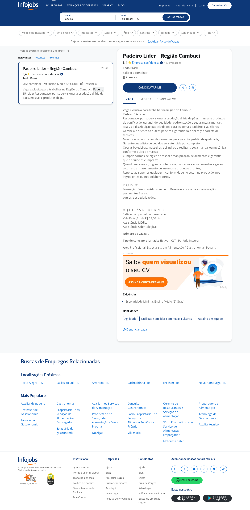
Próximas (54, 57)
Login (201, 5)
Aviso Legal (112, 493)
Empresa (147, 62)
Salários (108, 5)
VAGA (129, 99)
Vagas (142, 477)
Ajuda (109, 467)
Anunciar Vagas (115, 477)
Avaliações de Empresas (82, 5)
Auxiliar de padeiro (33, 404)
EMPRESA (145, 99)
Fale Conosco (80, 497)
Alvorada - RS (100, 383)
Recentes (40, 57)
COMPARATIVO (166, 99)
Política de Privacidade (119, 498)
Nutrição (97, 433)
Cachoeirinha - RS (139, 383)
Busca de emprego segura (149, 500)
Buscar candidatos (116, 483)
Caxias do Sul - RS (67, 383)
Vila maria (134, 433)
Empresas (164, 5)
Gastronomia (65, 404)
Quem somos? (81, 467)
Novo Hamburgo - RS (212, 383)
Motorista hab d (173, 441)
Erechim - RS (171, 383)
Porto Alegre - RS (32, 383)
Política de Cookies (83, 483)
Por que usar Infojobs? (86, 472)
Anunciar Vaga (184, 5)
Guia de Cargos (147, 483)
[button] (175, 17)
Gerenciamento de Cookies (83, 490)
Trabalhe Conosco (83, 477)
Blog (121, 5)
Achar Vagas (53, 5)
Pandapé (111, 488)
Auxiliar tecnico (209, 424)
